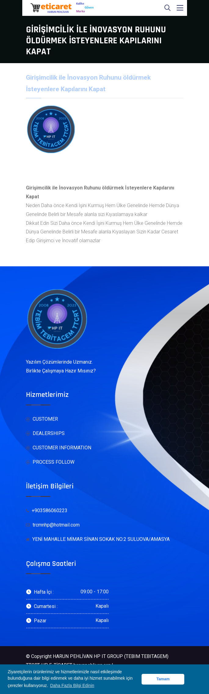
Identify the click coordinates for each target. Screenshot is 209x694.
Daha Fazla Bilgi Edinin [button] (72, 685)
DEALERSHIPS (45, 433)
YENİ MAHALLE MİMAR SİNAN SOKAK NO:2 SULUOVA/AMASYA (98, 539)
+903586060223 (46, 510)
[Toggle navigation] (180, 8)
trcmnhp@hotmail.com (53, 525)
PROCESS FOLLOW (50, 462)
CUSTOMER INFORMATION (58, 447)
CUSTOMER (42, 419)
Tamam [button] (163, 679)
